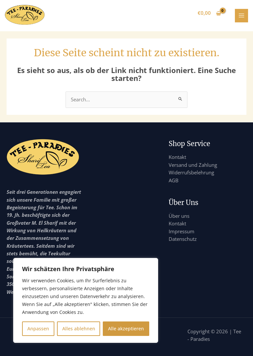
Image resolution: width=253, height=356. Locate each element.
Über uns (179, 216)
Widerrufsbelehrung (191, 172)
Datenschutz (183, 239)
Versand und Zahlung (193, 165)
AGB (174, 180)
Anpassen (38, 328)
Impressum (181, 231)
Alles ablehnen (78, 328)
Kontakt (177, 157)
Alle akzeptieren (126, 328)
